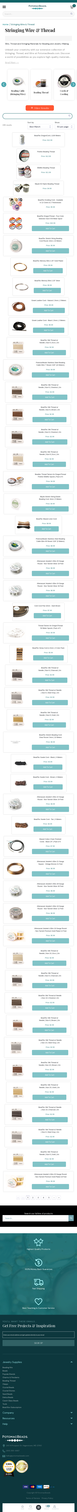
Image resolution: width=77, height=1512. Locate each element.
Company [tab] (8, 1412)
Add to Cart (50, 228)
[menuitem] (38, 1367)
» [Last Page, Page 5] (58, 1197)
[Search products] (36, 1218)
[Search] (38, 14)
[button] (4, 7)
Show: (57, 122)
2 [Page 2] (32, 1197)
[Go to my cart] (74, 6)
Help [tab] (5, 1424)
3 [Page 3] (38, 1197)
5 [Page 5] (48, 1197)
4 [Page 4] (43, 1197)
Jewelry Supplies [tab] (12, 1362)
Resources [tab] (9, 1418)
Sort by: (31, 122)
